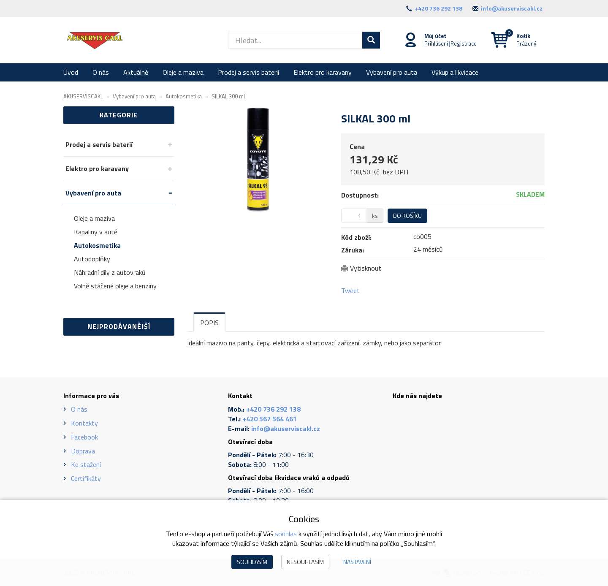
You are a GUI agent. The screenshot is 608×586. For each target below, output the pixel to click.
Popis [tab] (209, 322)
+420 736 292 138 (438, 8)
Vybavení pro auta (391, 72)
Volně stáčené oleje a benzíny (115, 286)
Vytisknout (365, 268)
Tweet (350, 291)
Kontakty (84, 423)
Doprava (83, 451)
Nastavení (357, 561)
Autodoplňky (92, 259)
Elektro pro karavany (322, 72)
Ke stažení (86, 464)
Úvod (70, 72)
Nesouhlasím (305, 561)
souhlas (286, 534)
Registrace (464, 43)
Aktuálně (135, 72)
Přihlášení (436, 43)
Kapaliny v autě (95, 232)
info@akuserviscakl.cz (512, 8)
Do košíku (407, 215)
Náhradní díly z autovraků (110, 272)
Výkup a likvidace (455, 72)
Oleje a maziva (183, 72)
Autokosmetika (97, 245)
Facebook (84, 437)
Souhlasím (252, 561)
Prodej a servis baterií (248, 72)
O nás (100, 72)
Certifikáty (86, 478)
